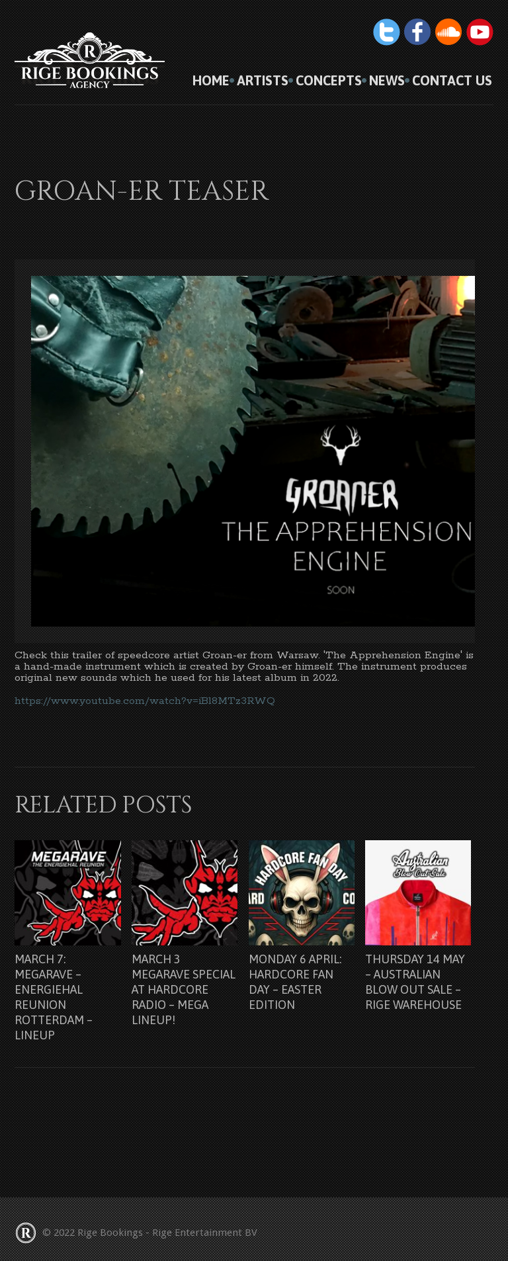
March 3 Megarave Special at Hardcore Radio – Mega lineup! (183, 989)
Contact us (452, 80)
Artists (262, 80)
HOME (211, 80)
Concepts (329, 80)
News (387, 80)
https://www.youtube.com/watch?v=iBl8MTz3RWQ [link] (145, 701)
